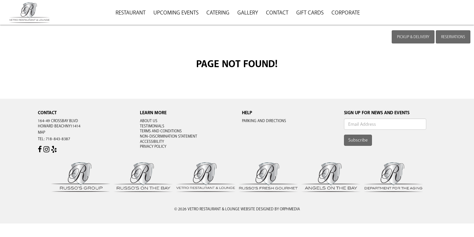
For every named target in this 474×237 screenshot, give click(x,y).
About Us (148, 120)
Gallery (247, 12)
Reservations (453, 37)
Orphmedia (290, 209)
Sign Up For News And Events (376, 112)
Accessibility (152, 141)
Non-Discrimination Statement (168, 136)
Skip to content (24, 30)
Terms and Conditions (161, 131)
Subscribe (358, 140)
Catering (217, 12)
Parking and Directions (264, 120)
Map (41, 132)
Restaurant (130, 12)
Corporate (345, 12)
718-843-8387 (58, 139)
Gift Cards (310, 12)
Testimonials (152, 126)
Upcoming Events (175, 12)
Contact (277, 12)
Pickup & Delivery (413, 37)
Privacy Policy (153, 146)
